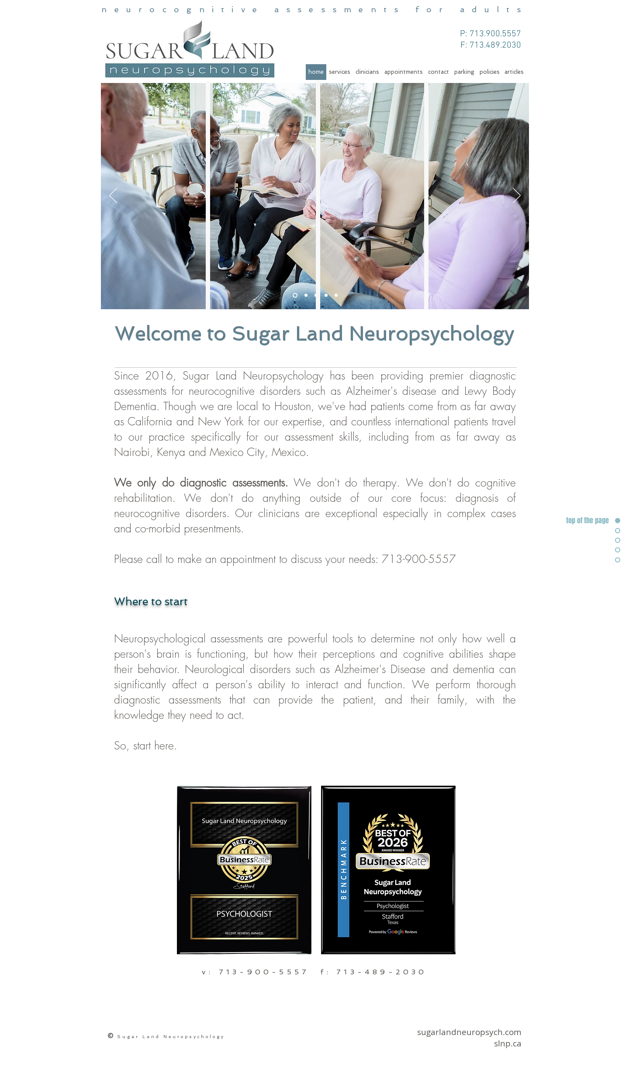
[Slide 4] (306, 295)
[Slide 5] (326, 295)
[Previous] (113, 196)
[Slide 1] (295, 295)
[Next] (517, 196)
